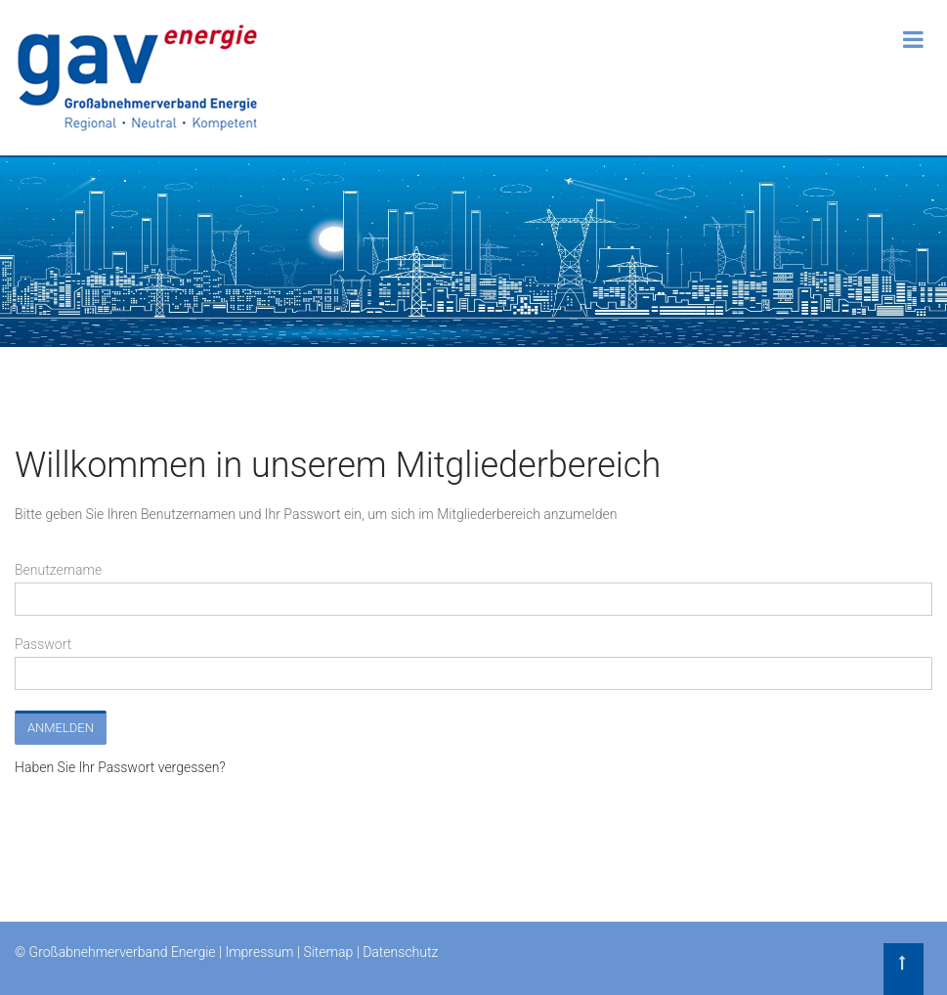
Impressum (259, 952)
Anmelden (60, 727)
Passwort (43, 644)
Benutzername (58, 570)
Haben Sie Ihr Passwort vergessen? (120, 767)
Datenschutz (400, 952)
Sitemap (328, 952)
